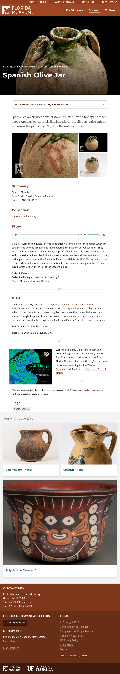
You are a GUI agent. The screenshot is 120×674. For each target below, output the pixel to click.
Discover (94, 10)
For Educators (74, 10)
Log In (63, 649)
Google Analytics (86, 631)
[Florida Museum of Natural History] (15, 668)
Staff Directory (11, 647)
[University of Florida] (43, 668)
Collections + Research (63, 2)
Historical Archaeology (24, 216)
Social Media (67, 644)
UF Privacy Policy (69, 640)
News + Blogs (87, 2)
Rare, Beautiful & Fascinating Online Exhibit (42, 104)
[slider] (48, 234)
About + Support (109, 2)
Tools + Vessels (21, 409)
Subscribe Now (15, 622)
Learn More (9, 641)
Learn (43, 2)
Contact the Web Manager (74, 626)
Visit (31, 2)
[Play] (15, 234)
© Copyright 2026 (69, 622)
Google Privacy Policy (71, 635)
